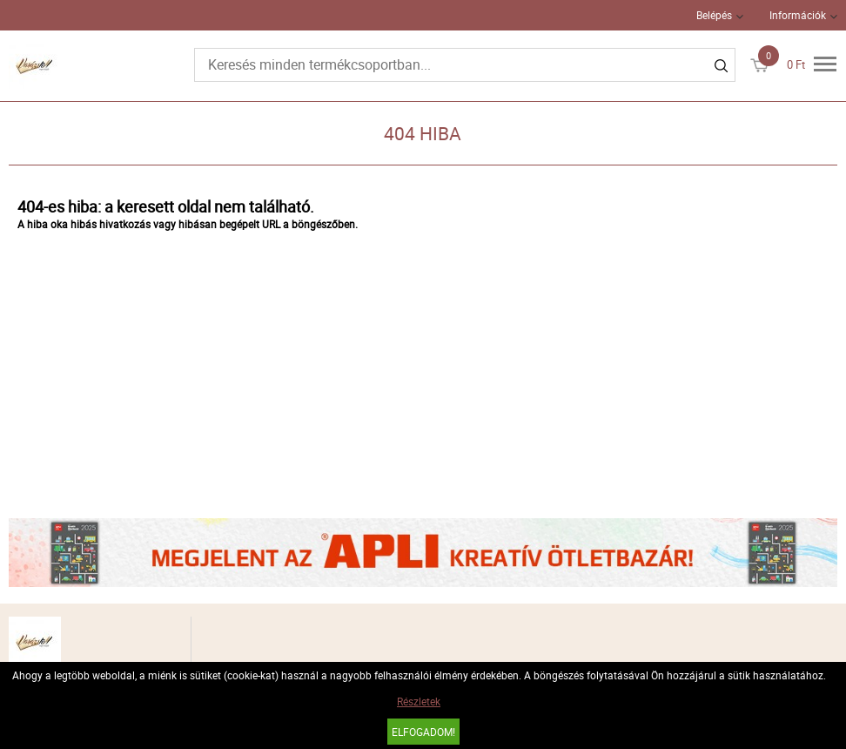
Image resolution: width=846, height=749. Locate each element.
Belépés (714, 15)
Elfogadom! (423, 732)
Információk (797, 15)
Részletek (418, 701)
